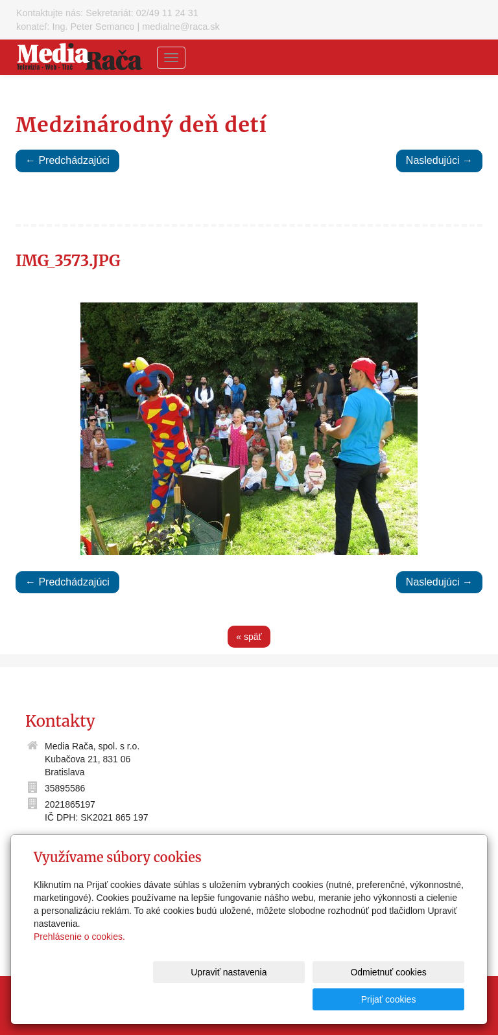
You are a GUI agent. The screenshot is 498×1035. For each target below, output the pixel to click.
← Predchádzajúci (67, 160)
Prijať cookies (414, 999)
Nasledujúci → (439, 160)
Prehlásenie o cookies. (79, 964)
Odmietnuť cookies (307, 999)
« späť (249, 636)
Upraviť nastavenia (200, 999)
